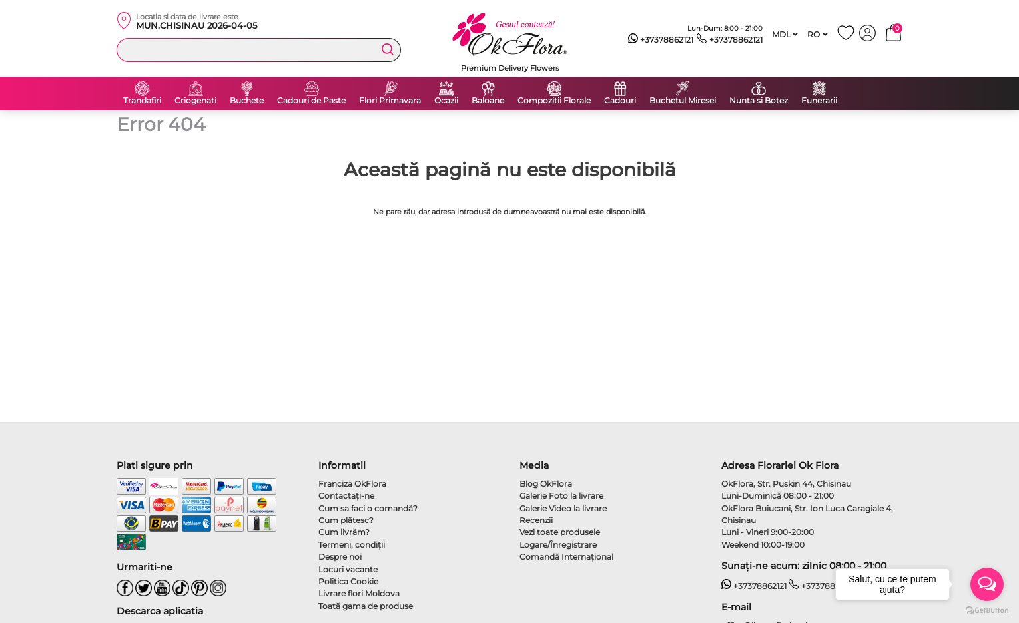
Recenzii (536, 520)
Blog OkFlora (545, 484)
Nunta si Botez (758, 100)
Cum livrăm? (344, 532)
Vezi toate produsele (559, 532)
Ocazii (446, 100)
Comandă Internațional (566, 557)
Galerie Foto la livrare (561, 496)
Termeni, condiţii (351, 545)
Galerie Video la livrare (563, 508)
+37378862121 (661, 40)
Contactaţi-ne (346, 496)
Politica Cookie (348, 581)
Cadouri (620, 100)
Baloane (488, 100)
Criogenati (195, 100)
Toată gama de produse (365, 606)
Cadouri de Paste (311, 100)
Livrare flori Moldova (359, 593)
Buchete (247, 100)
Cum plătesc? (346, 520)
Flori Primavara (390, 100)
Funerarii (819, 100)
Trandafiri (142, 100)
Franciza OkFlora (352, 484)
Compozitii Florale (554, 100)
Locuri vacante (348, 569)
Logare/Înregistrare (558, 545)
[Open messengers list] (987, 584)
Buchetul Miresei (682, 100)
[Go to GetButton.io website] (987, 610)
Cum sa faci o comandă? (368, 508)
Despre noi (340, 557)
